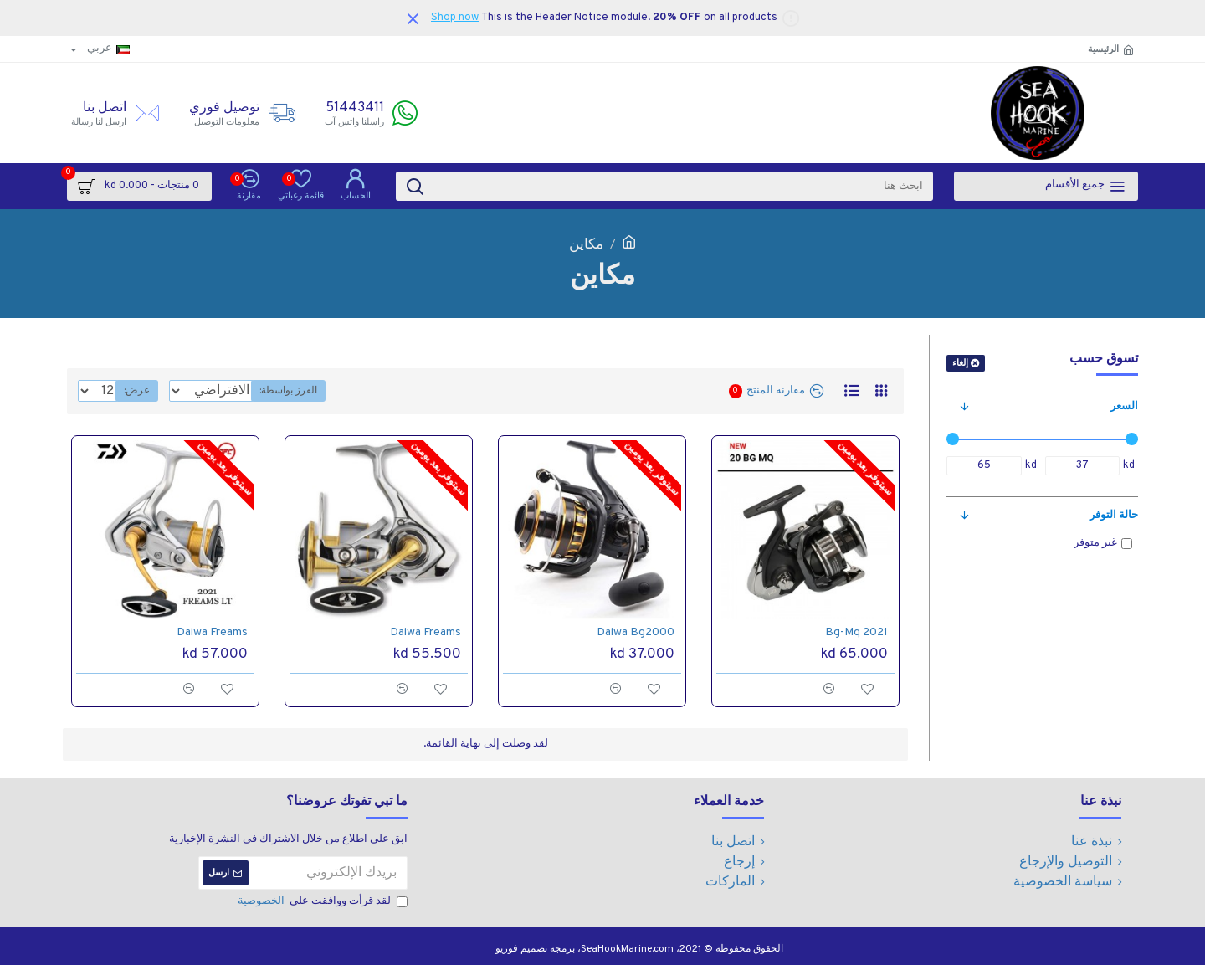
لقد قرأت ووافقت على (321, 902)
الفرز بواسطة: (348, 391)
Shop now (455, 17)
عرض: (132, 391)
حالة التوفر (1114, 515)
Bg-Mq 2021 (856, 632)
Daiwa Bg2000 (635, 632)
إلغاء (960, 363)
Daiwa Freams (425, 632)
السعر (1124, 406)
